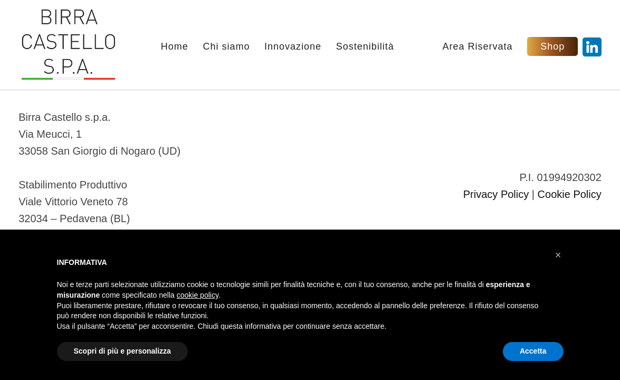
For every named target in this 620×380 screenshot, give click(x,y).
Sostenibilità (365, 47)
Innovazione (292, 47)
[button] (558, 254)
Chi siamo (226, 47)
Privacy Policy (496, 194)
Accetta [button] (533, 351)
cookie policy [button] (197, 295)
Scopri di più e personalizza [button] (122, 351)
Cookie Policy (570, 194)
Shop (552, 46)
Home (174, 47)
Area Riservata (478, 47)
